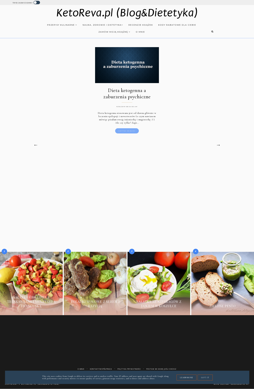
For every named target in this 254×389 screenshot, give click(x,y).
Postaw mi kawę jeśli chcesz (161, 369)
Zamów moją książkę (114, 32)
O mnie (140, 32)
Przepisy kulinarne (62, 25)
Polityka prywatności (129, 369)
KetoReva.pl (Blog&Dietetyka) (127, 13)
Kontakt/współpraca (101, 369)
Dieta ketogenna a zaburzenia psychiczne (127, 93)
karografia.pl (240, 384)
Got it (205, 377)
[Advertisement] (127, 182)
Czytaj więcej (127, 131)
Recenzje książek (140, 25)
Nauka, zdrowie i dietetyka (103, 25)
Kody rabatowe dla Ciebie (177, 25)
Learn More (186, 377)
